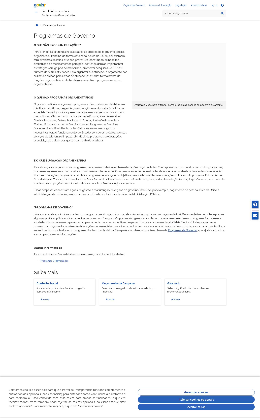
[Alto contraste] (222, 5)
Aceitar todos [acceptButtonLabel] (196, 407)
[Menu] (36, 12)
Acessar (44, 301)
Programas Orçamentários (54, 262)
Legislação (181, 5)
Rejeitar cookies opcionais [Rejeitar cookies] (196, 399)
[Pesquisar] (222, 13)
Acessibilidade (199, 5)
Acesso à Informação (160, 5)
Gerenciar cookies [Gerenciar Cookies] (196, 392)
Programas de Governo (54, 27)
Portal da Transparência (63, 12)
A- (217, 5)
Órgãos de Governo (134, 5)
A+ (213, 5)
